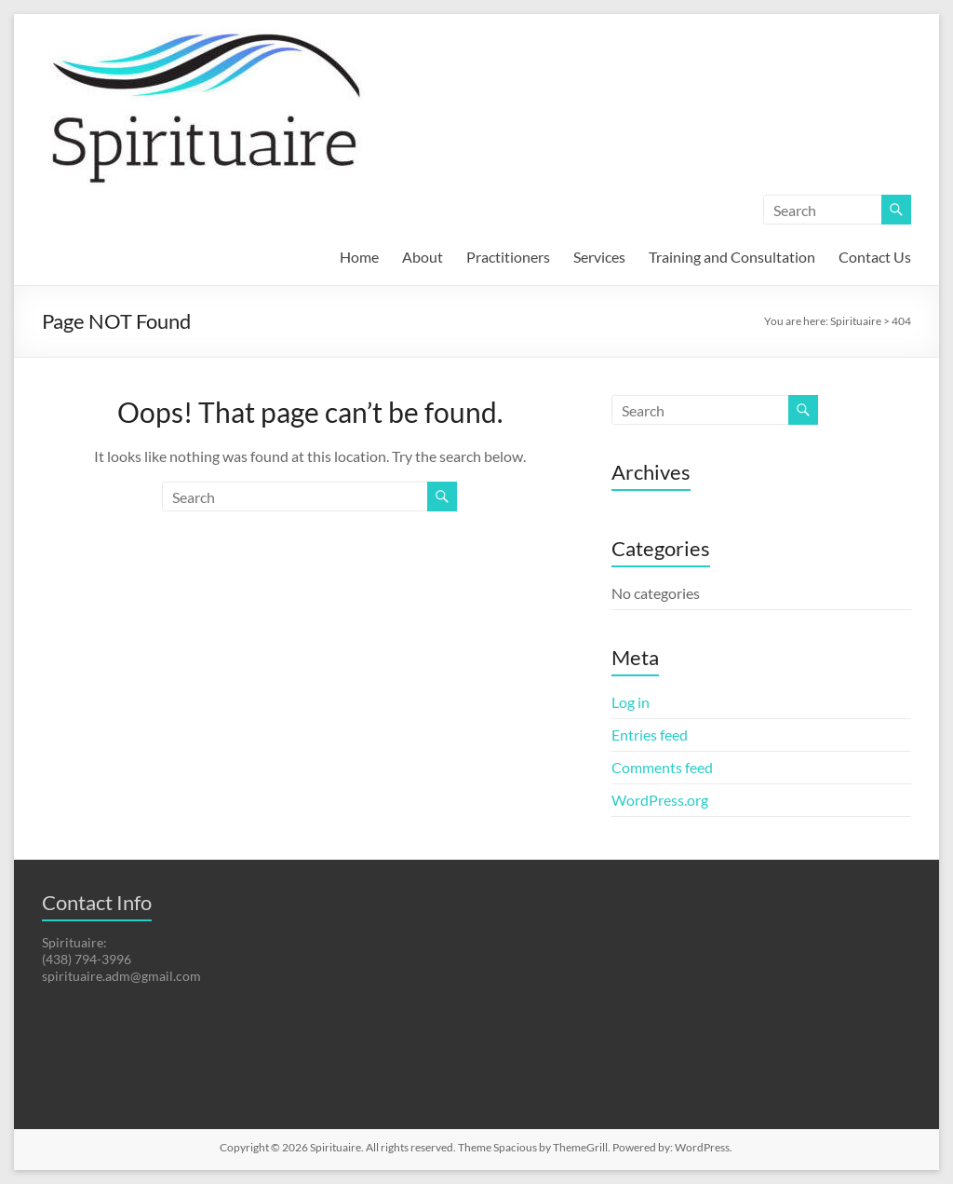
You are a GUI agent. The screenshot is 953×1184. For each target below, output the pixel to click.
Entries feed (649, 734)
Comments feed (662, 767)
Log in (630, 702)
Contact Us (875, 256)
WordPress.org (659, 800)
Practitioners (508, 256)
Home (359, 256)
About (422, 256)
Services (599, 256)
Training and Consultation (732, 256)
